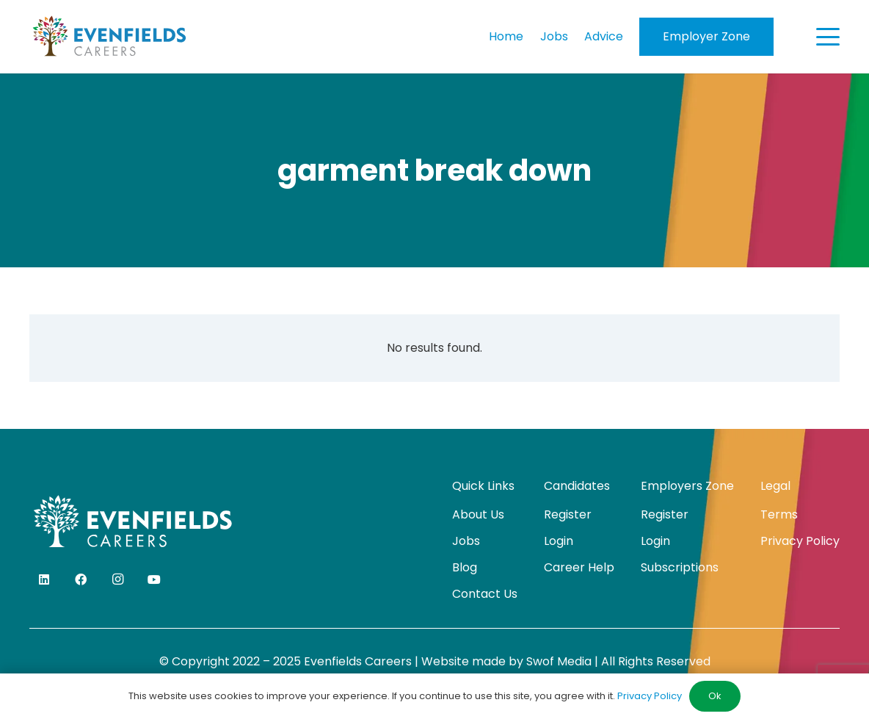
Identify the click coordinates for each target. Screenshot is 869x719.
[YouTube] (154, 579)
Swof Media (559, 661)
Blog (464, 567)
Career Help (579, 567)
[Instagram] (117, 579)
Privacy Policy (800, 540)
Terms (779, 514)
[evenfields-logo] (109, 36)
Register (568, 514)
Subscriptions (680, 567)
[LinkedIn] (44, 579)
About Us (478, 514)
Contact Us (484, 593)
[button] (828, 36)
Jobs (466, 540)
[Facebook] (80, 579)
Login (558, 540)
